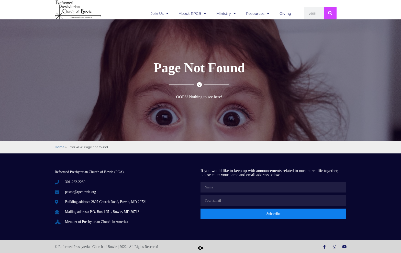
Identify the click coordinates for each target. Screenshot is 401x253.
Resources (257, 13)
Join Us (160, 13)
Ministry (226, 13)
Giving (285, 13)
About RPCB (192, 13)
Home (59, 147)
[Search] (330, 13)
